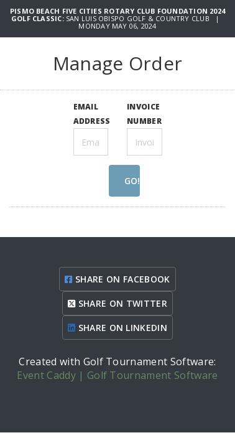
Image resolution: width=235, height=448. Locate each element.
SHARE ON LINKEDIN (117, 328)
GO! (132, 181)
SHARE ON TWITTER (117, 303)
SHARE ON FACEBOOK (117, 279)
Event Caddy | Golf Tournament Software (117, 375)
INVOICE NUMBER (144, 113)
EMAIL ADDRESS (92, 113)
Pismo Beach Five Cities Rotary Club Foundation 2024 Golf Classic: (117, 14)
